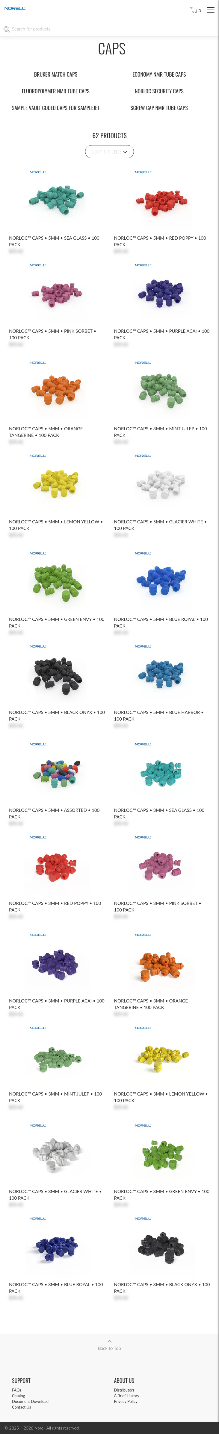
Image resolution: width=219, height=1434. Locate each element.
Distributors (124, 1390)
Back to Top (109, 1342)
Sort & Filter (109, 151)
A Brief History (126, 1395)
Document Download (30, 1401)
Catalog (18, 1395)
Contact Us (21, 1407)
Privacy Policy (126, 1401)
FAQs (16, 1390)
